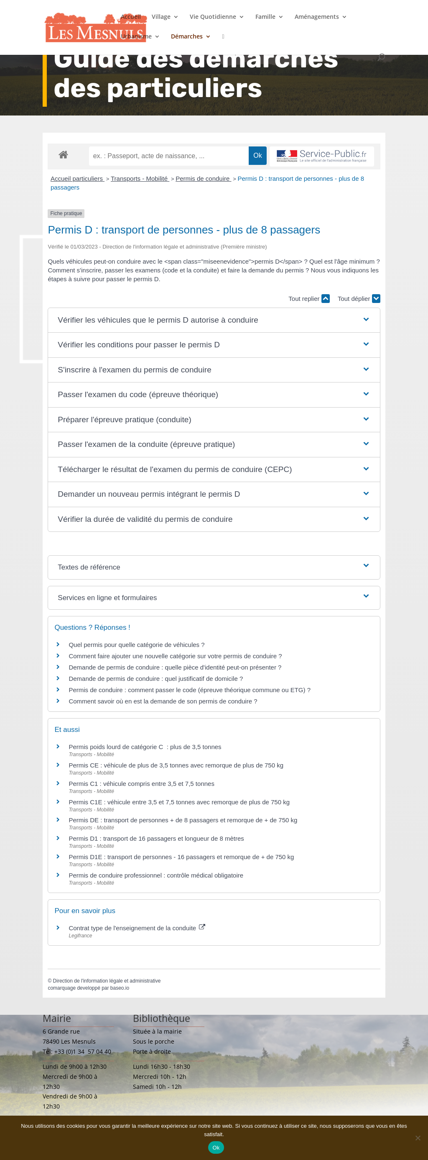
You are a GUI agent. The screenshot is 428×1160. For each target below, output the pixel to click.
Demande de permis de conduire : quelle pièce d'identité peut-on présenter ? (175, 667)
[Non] (417, 1138)
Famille (265, 17)
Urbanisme (136, 36)
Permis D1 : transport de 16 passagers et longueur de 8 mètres (156, 838)
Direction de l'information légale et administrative (107, 981)
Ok (215, 1148)
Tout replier (308, 298)
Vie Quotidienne (213, 17)
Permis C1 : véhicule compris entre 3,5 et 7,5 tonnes (141, 783)
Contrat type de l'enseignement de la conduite (137, 928)
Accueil (131, 17)
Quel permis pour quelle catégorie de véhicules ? (136, 644)
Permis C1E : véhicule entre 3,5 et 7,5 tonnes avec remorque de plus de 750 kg (179, 802)
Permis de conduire (203, 178)
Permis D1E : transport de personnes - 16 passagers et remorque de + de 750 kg (181, 856)
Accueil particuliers (77, 178)
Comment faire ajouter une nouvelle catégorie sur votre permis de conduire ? (175, 656)
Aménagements (317, 17)
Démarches (187, 36)
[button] (213, 320)
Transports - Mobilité (140, 178)
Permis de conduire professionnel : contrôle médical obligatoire (156, 875)
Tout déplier (359, 298)
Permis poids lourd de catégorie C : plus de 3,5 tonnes (145, 746)
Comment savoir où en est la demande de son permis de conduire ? (163, 701)
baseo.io (119, 988)
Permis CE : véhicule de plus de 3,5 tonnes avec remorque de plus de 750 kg (176, 765)
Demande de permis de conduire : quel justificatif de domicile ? (156, 678)
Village (161, 17)
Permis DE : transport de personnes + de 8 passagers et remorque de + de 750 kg (183, 820)
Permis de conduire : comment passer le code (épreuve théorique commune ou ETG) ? (190, 689)
